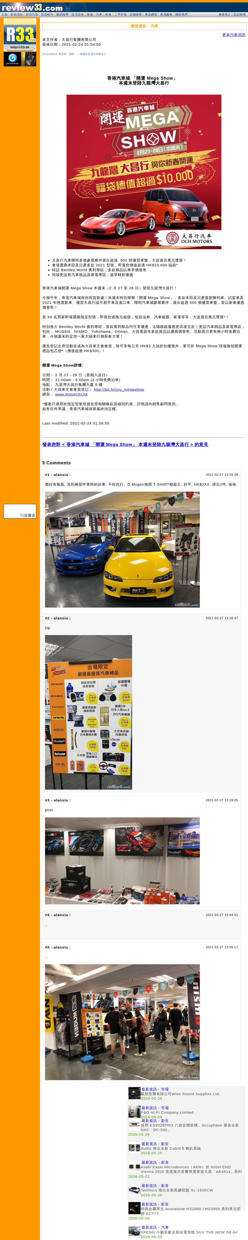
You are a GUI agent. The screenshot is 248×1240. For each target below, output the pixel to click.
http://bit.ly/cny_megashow (119, 389)
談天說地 (78, 14)
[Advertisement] (84, 1119)
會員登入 (225, 14)
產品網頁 (151, 14)
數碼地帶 (62, 14)
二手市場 (120, 14)
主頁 (4, 14)
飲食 (108, 14)
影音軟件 (47, 14)
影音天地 (32, 14)
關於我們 (181, 14)
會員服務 (166, 14)
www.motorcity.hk (71, 394)
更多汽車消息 (234, 35)
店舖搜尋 (136, 14)
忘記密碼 (239, 14)
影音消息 (17, 14)
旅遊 (90, 14)
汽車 (99, 14)
